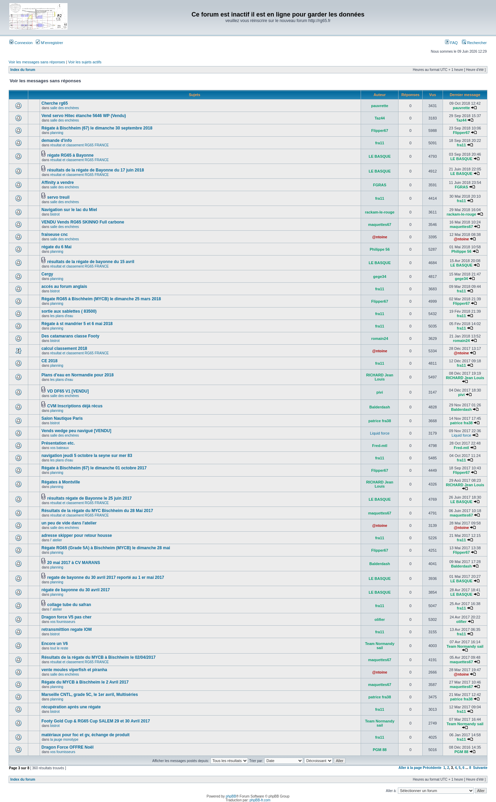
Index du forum (22, 70)
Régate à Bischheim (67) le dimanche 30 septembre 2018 (96, 128)
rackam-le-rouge (380, 212)
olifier (379, 619)
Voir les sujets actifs (85, 62)
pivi (379, 392)
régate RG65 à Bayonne (70, 155)
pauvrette (380, 106)
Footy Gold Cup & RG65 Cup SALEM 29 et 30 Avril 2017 (95, 721)
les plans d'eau (61, 316)
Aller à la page (410, 768)
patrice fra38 (380, 421)
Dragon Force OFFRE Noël (67, 747)
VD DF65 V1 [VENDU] (68, 391)
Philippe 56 (380, 249)
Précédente (432, 768)
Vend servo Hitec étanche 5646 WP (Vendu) (83, 115)
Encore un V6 (54, 643)
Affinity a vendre (57, 182)
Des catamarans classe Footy (70, 336)
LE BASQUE (380, 156)
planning (56, 133)
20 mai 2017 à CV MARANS (73, 562)
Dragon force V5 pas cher (66, 617)
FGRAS (379, 185)
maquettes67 (379, 224)
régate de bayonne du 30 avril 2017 (75, 589)
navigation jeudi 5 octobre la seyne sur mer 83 (86, 455)
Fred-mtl (379, 446)
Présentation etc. (58, 443)
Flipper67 (379, 130)
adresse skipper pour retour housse (76, 535)
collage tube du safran (69, 604)
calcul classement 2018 (64, 348)
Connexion (21, 43)
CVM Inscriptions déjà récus (75, 406)
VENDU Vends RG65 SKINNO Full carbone (82, 222)
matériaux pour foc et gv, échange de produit (85, 734)
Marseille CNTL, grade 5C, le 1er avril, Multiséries (89, 694)
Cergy (47, 274)
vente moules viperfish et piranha (74, 669)
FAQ (451, 43)
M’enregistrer (49, 43)
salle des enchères (64, 108)
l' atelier (56, 540)
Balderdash (379, 407)
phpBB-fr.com (260, 800)
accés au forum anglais (64, 286)
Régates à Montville (60, 482)
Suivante (480, 768)
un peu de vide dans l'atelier (68, 523)
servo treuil (58, 197)
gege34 (379, 276)
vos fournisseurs (62, 622)
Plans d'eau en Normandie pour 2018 (77, 375)
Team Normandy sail (379, 646)
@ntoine (379, 237)
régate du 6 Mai (56, 246)
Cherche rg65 (54, 103)
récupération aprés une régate (71, 707)
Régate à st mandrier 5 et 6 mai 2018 (77, 323)
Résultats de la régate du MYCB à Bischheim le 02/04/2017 (98, 657)
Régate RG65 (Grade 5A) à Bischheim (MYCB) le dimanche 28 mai (105, 547)
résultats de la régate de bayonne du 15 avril (90, 261)
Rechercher (474, 43)
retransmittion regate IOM (66, 629)
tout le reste (59, 648)
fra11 (379, 143)
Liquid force (380, 433)
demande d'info (56, 140)
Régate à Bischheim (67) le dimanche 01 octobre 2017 (93, 468)
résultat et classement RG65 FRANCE (79, 145)
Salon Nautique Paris (62, 418)
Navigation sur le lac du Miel (69, 209)
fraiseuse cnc (54, 234)
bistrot (55, 214)
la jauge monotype (64, 739)
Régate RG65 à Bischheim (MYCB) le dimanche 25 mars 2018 (101, 298)
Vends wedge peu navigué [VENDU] (76, 430)
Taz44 (379, 118)
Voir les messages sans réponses (37, 62)
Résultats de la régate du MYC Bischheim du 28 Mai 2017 (97, 510)
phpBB (231, 796)
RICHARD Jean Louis (379, 377)
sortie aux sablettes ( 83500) (68, 311)
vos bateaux (59, 448)
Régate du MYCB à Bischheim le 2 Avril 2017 (84, 682)
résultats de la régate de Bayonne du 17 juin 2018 (95, 170)
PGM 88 (379, 750)
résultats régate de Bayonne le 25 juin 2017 (89, 498)
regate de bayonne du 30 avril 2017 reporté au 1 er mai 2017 (105, 577)
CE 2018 (49, 360)
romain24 (379, 338)
